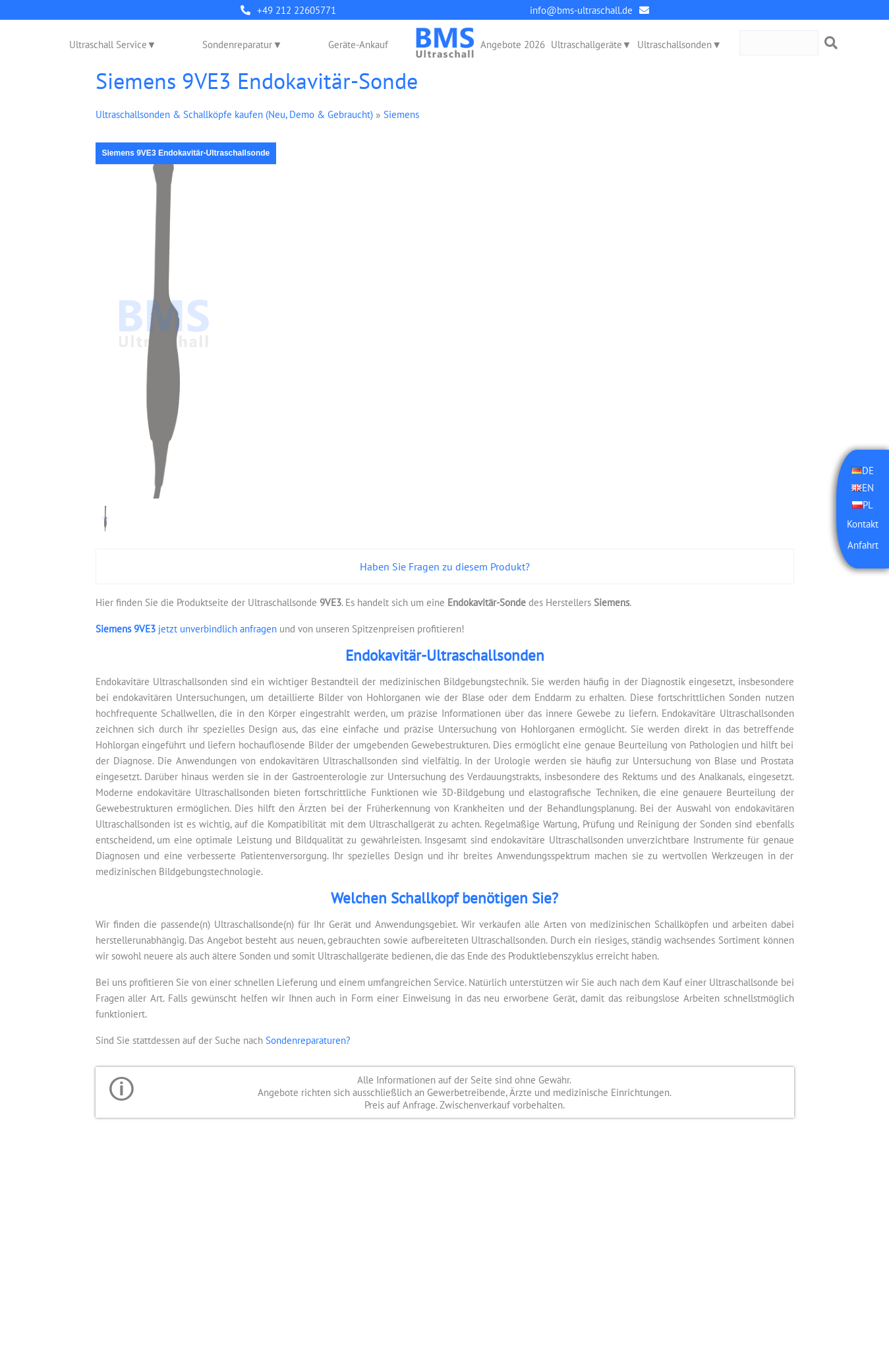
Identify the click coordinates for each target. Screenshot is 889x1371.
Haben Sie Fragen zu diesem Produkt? (445, 566)
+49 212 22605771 (296, 10)
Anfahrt (862, 545)
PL (868, 505)
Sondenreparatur (238, 44)
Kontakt (862, 524)
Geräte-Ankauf (358, 44)
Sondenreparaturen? (308, 1040)
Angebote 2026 (512, 44)
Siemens (401, 114)
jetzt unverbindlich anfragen (186, 629)
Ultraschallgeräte (586, 44)
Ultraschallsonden (674, 44)
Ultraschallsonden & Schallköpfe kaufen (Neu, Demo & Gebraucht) (234, 114)
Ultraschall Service (108, 44)
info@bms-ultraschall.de (581, 10)
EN (868, 487)
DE (868, 470)
